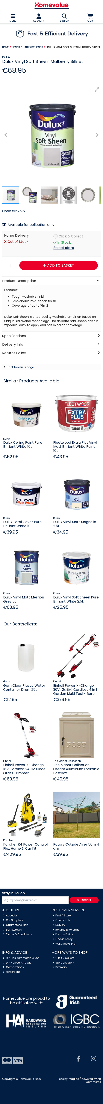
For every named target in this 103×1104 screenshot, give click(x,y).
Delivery (58, 925)
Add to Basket (58, 265)
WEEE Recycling (64, 944)
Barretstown (12, 929)
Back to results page (20, 367)
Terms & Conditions (17, 934)
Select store (63, 248)
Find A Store (61, 915)
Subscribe (84, 900)
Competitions (13, 967)
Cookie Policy (62, 939)
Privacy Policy (62, 934)
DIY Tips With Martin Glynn (21, 958)
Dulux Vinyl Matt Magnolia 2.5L (74, 523)
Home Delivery (16, 235)
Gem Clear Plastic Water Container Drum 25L (24, 687)
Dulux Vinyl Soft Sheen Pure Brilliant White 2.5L (76, 599)
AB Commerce (93, 1080)
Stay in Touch (13, 893)
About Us (10, 915)
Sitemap (59, 967)
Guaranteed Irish (15, 925)
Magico (74, 1079)
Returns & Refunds (66, 929)
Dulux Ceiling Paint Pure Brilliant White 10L (22, 444)
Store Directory (63, 962)
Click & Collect (71, 236)
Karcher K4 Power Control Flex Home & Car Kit (25, 846)
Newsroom (11, 972)
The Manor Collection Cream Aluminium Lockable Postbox (76, 769)
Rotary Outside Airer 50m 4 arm (76, 846)
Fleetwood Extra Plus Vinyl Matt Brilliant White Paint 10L (75, 446)
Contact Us (61, 920)
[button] (97, 89)
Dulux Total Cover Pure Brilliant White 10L (22, 523)
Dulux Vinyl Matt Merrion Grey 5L (23, 599)
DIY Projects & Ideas (17, 962)
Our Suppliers (13, 920)
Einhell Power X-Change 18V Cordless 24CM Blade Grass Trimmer (24, 769)
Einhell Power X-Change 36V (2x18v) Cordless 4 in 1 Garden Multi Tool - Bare (75, 689)
